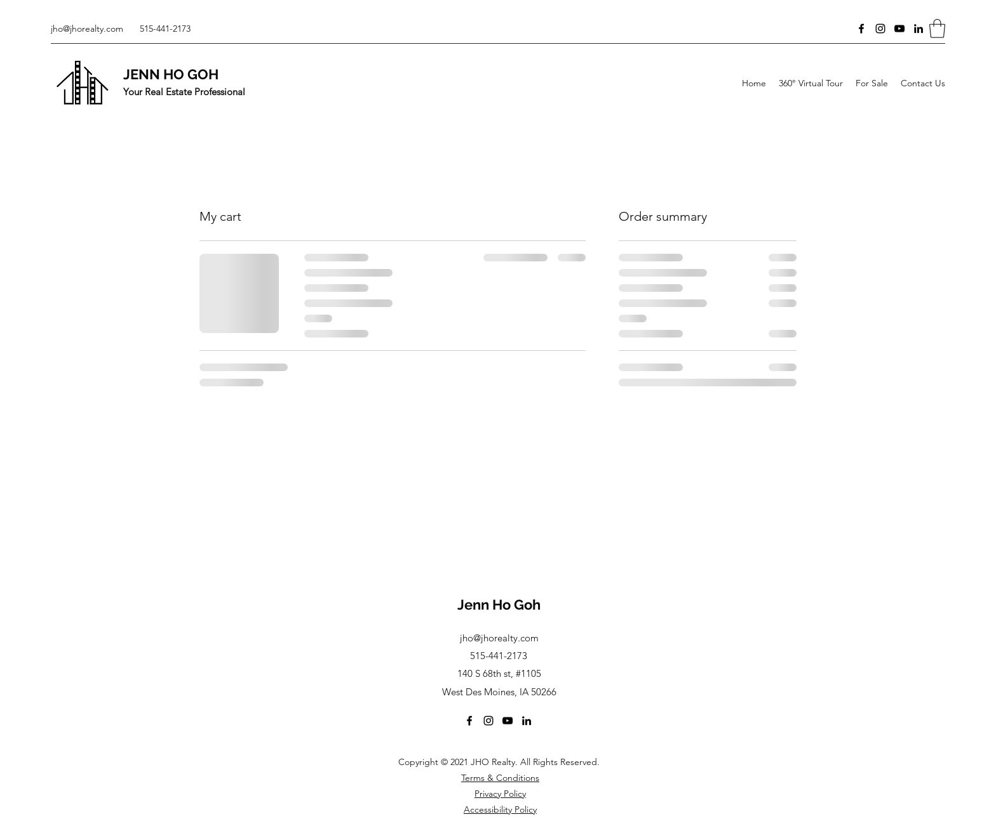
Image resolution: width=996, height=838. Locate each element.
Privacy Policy (500, 793)
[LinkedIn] (918, 28)
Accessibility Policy (500, 809)
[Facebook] (861, 28)
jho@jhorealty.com (87, 28)
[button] (937, 28)
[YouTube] (899, 28)
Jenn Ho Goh (499, 604)
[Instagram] (880, 28)
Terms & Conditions (500, 777)
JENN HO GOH (171, 74)
